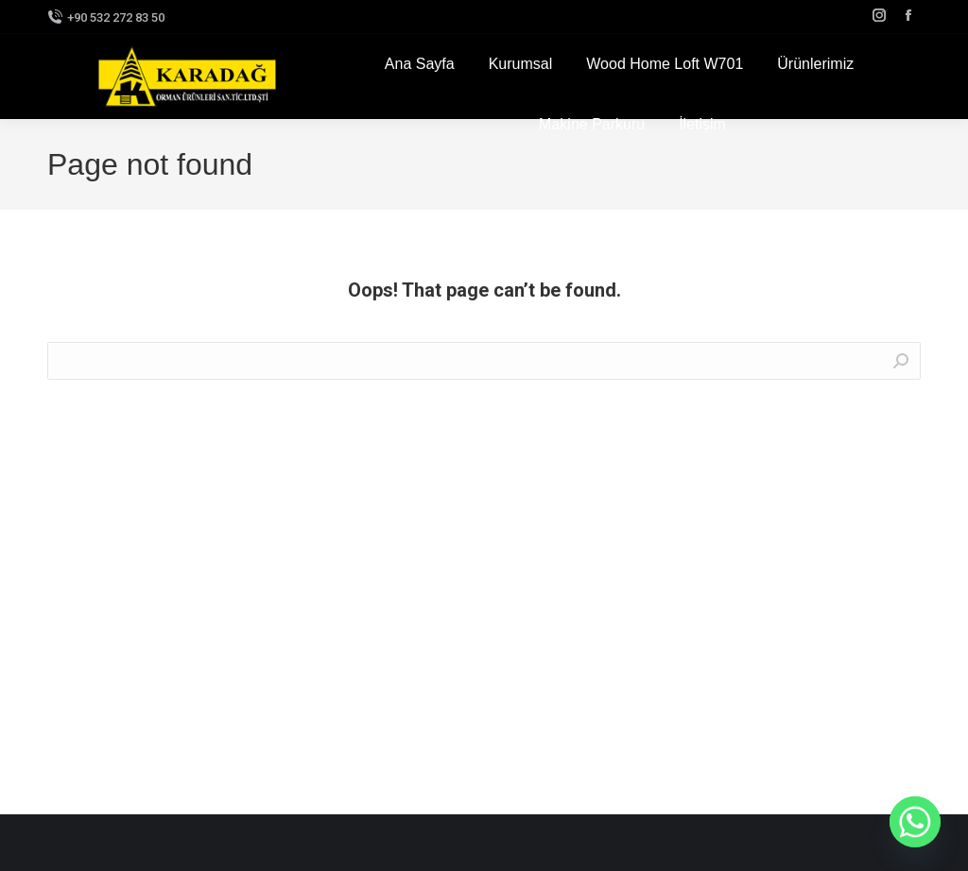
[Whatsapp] (915, 821)
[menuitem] (419, 64)
